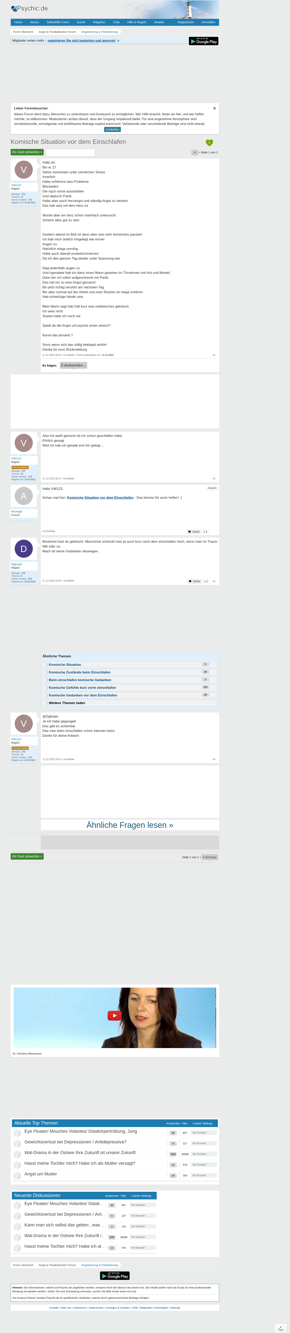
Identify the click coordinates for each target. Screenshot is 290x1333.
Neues (34, 22)
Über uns (66, 1307)
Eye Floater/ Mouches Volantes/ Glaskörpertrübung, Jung (81, 1131)
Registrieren (186, 22)
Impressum (80, 1307)
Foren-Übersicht (23, 1265)
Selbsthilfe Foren (58, 22)
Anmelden (208, 22)
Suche (81, 22)
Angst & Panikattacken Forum (57, 1265)
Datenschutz (96, 1307)
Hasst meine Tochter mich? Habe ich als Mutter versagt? (80, 1163)
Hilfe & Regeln (136, 22)
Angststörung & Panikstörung (99, 1265)
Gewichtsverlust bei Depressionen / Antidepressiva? (75, 1141)
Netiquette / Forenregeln (154, 1307)
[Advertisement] (130, 791)
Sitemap (175, 1307)
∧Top (280, 1328)
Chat (116, 22)
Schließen (112, 129)
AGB (134, 1307)
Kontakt (54, 1307)
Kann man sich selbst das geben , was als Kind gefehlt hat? (83, 1224)
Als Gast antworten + (27, 152)
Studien (159, 22)
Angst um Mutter (41, 1173)
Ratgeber (99, 22)
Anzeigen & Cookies (117, 1307)
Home (18, 22)
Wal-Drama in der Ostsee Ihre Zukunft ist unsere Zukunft (80, 1152)
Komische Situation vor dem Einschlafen (68, 141)
